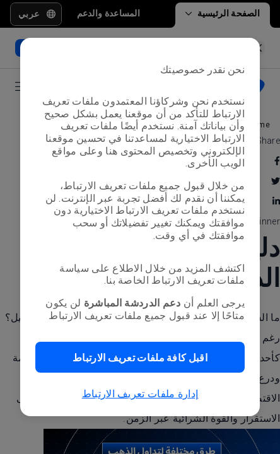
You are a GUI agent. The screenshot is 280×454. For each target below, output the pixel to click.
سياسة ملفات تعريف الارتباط (152, 274)
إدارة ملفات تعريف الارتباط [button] (140, 394)
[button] (140, 357)
